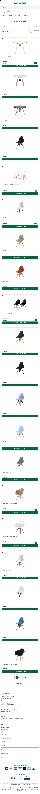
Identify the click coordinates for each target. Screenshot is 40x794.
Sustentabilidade (5, 729)
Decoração (20, 745)
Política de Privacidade (6, 707)
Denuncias (3, 700)
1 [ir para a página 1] (17, 677)
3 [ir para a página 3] (22, 677)
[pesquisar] (37, 7)
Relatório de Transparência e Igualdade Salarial (12, 718)
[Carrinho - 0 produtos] (38, 3)
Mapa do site (4, 716)
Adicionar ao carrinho (20, 65)
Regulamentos (4, 714)
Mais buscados (20, 754)
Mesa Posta (20, 749)
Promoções (17, 15)
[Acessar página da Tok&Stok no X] (26, 686)
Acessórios (9, 15)
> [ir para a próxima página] (25, 677)
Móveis (3, 15)
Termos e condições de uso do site (9, 709)
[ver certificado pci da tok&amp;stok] (27, 778)
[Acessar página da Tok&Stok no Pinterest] (22, 686)
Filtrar (34, 26)
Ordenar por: (4, 31)
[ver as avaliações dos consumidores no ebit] (13, 778)
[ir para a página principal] (20, 3)
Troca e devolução (5, 711)
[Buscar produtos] (20, 7)
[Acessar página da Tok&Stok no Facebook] (14, 686)
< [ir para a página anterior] (14, 677)
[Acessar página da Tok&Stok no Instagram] (18, 686)
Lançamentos (24, 15)
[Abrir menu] (6, 3)
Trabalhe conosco (5, 727)
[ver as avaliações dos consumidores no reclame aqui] (20, 778)
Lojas (2, 731)
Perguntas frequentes (6, 698)
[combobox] (16, 32)
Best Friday (3, 734)
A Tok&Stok (3, 724)
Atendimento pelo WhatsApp (7, 696)
